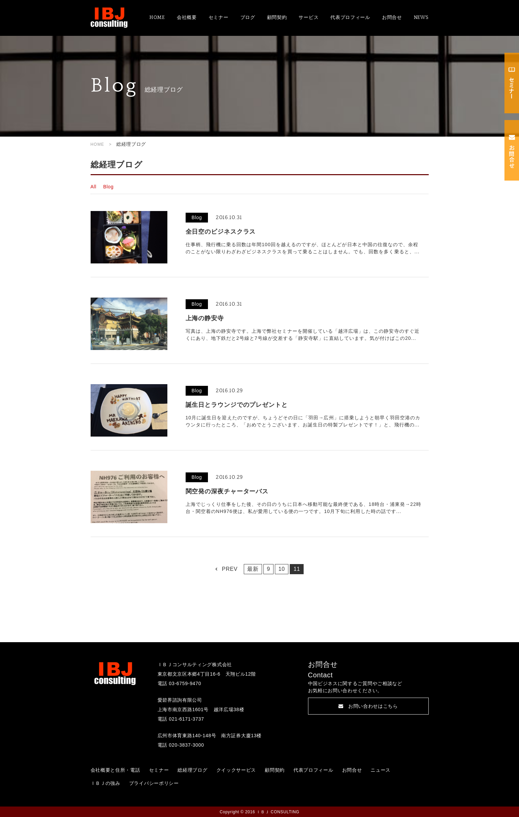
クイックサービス (236, 770)
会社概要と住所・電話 (115, 770)
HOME (157, 17)
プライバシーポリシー (154, 783)
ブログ (247, 17)
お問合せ (392, 17)
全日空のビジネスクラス (221, 231)
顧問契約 (277, 17)
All (94, 186)
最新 (252, 569)
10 (281, 569)
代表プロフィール (350, 17)
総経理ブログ (192, 770)
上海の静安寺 (205, 318)
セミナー (219, 17)
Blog (108, 186)
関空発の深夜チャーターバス (227, 491)
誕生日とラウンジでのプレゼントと (237, 404)
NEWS (421, 17)
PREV (229, 569)
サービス (309, 17)
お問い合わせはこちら (368, 706)
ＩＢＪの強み (105, 783)
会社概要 (187, 17)
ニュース (381, 770)
